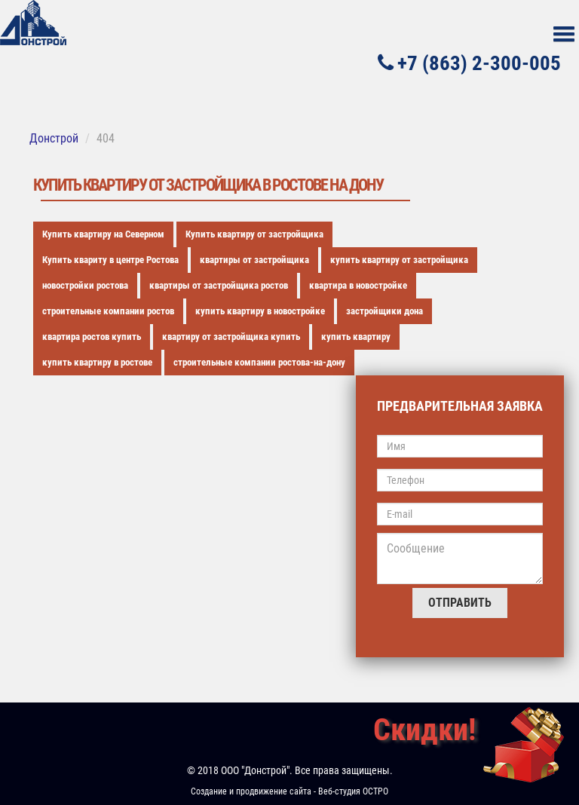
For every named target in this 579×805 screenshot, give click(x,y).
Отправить (460, 602)
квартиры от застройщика (254, 259)
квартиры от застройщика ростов (218, 285)
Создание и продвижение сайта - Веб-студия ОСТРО (289, 791)
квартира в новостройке (358, 285)
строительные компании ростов (108, 311)
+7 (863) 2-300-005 (469, 63)
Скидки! (424, 730)
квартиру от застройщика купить (231, 336)
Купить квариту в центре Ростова (110, 259)
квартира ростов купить (91, 336)
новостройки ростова (85, 285)
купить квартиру (356, 336)
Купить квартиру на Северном (103, 234)
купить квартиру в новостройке (260, 311)
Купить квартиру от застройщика (254, 234)
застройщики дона (384, 311)
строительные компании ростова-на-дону (259, 362)
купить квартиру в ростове (97, 362)
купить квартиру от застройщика (399, 259)
